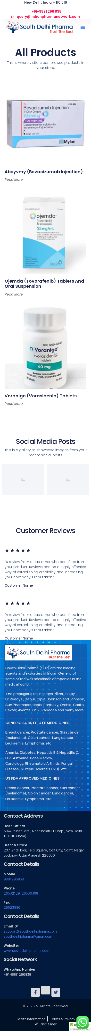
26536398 (30, 893)
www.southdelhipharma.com (26, 950)
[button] (82, 27)
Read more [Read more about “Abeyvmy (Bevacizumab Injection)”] (14, 179)
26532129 (12, 893)
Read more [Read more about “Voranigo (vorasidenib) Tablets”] (14, 403)
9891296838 (14, 879)
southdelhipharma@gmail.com (28, 936)
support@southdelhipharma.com (30, 931)
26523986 (12, 907)
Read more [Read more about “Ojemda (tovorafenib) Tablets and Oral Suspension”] (14, 294)
